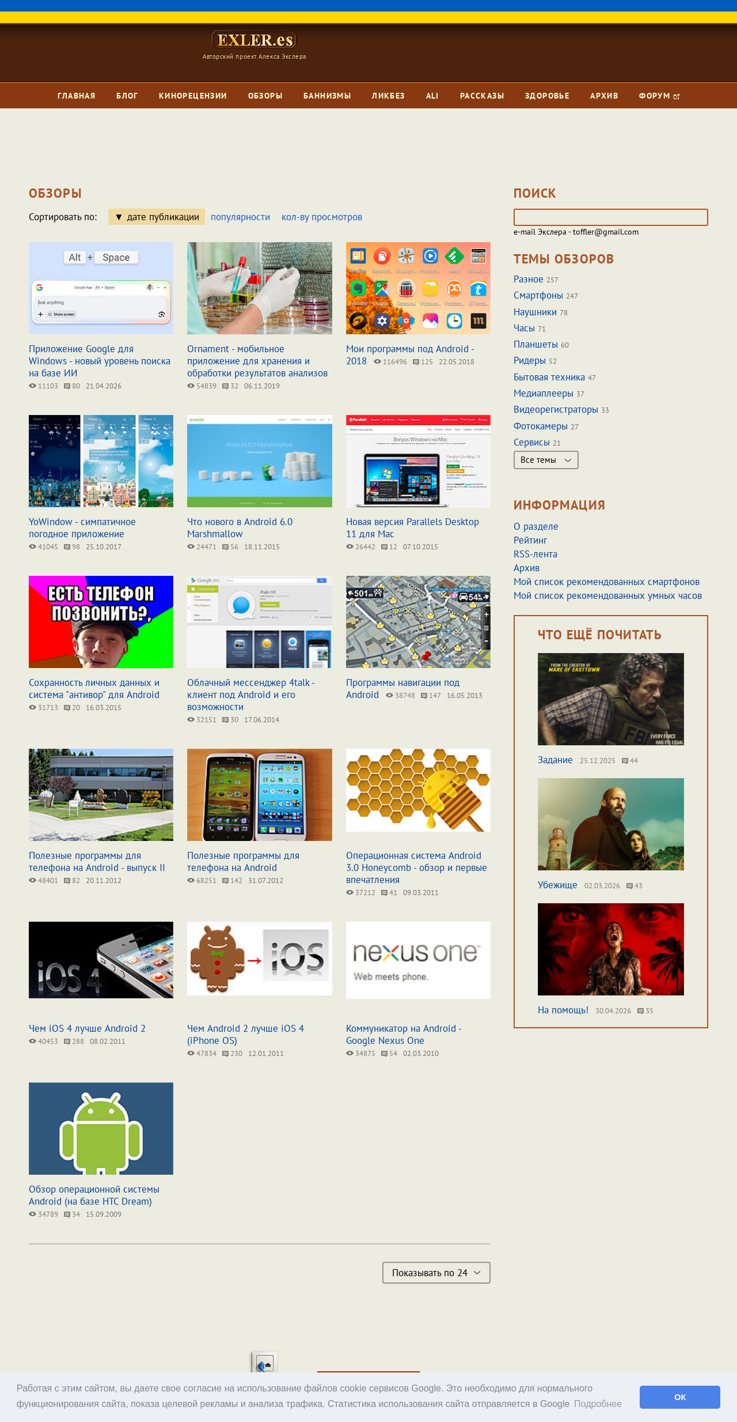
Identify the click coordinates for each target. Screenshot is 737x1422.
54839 (201, 386)
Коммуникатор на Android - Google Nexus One (403, 1034)
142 (232, 880)
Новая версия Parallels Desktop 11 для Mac (412, 527)
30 (230, 720)
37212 (360, 892)
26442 (360, 547)
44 (630, 760)
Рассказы (482, 95)
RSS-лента (535, 554)
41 (389, 892)
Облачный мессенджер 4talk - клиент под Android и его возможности (250, 694)
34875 (360, 1053)
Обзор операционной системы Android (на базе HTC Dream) (94, 1195)
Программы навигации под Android (402, 688)
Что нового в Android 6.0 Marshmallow (239, 527)
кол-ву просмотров (322, 216)
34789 (43, 1214)
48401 (43, 880)
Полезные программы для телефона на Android (243, 861)
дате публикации (163, 216)
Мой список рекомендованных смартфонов (607, 581)
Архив (604, 95)
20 (72, 707)
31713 (43, 707)
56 (230, 547)
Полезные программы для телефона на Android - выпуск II (97, 861)
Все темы (546, 459)
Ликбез (388, 95)
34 (72, 1214)
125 (423, 362)
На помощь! (563, 1010)
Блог (127, 95)
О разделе (536, 526)
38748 (400, 695)
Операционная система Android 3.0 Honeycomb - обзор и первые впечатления (416, 867)
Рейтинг (530, 540)
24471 (201, 547)
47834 (201, 1053)
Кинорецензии (193, 95)
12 (389, 547)
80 (72, 386)
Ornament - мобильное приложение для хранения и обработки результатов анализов (257, 360)
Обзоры (265, 95)
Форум (659, 95)
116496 (390, 362)
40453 (43, 1041)
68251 (201, 880)
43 (634, 886)
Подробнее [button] (598, 1404)
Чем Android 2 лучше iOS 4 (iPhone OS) (245, 1034)
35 (645, 1011)
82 (72, 880)
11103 (43, 386)
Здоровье (547, 95)
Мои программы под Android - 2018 (410, 354)
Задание (555, 759)
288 (74, 1041)
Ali (432, 95)
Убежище (558, 884)
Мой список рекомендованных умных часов (608, 595)
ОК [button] (680, 1397)
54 (389, 1053)
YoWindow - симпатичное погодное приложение (82, 527)
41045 (43, 547)
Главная (77, 95)
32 (230, 386)
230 (232, 1053)
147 (431, 695)
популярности (240, 216)
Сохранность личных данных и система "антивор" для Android (94, 688)
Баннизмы (327, 95)
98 (72, 547)
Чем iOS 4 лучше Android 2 (87, 1028)
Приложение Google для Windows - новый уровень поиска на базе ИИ (99, 360)
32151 (201, 720)
